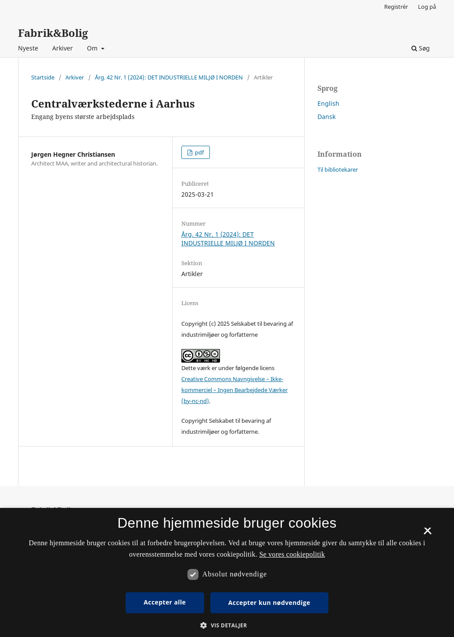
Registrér (396, 7)
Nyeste (28, 48)
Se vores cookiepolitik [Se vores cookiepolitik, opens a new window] (292, 554)
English (328, 103)
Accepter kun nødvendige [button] (269, 602)
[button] (227, 625)
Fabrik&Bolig (53, 32)
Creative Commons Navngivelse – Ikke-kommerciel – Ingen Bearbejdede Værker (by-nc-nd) (234, 390)
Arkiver (62, 48)
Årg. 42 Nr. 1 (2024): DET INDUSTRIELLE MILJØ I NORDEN (169, 77)
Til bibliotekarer (337, 169)
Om (93, 48)
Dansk (326, 116)
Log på (427, 7)
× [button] (427, 534)
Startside (42, 77)
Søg (420, 48)
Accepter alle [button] (165, 602)
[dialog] (227, 572)
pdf (199, 152)
